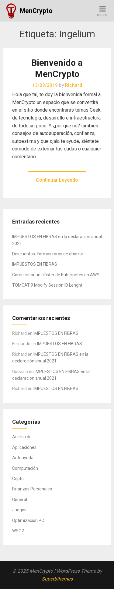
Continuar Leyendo (57, 180)
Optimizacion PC (28, 520)
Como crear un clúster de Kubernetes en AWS (55, 274)
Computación (25, 468)
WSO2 (18, 530)
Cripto (18, 478)
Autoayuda (22, 457)
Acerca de (22, 436)
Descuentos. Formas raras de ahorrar (47, 253)
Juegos (19, 509)
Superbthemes (57, 579)
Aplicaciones (24, 447)
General (19, 499)
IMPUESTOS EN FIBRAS (34, 264)
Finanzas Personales (32, 488)
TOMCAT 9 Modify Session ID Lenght (47, 285)
